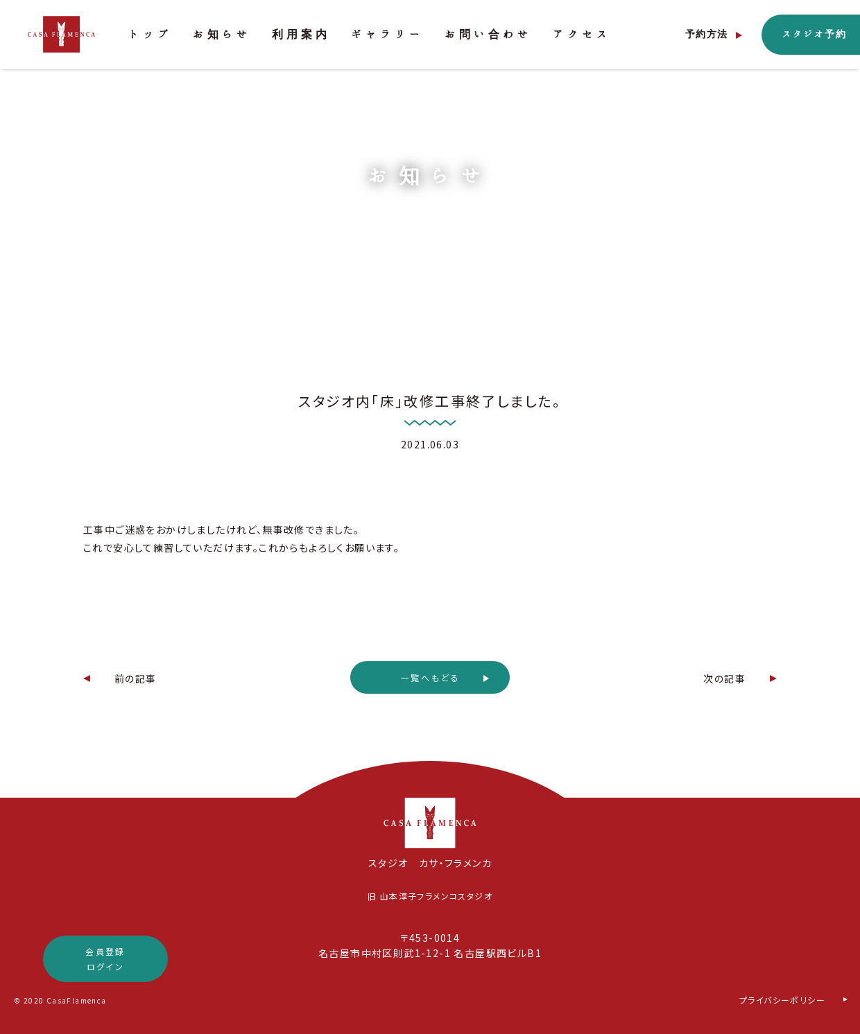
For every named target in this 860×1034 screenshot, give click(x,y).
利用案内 (301, 34)
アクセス (582, 34)
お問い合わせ (488, 34)
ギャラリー (387, 34)
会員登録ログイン (105, 958)
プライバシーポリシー (782, 1000)
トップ (150, 34)
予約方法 (706, 34)
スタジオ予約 (814, 34)
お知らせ (222, 34)
